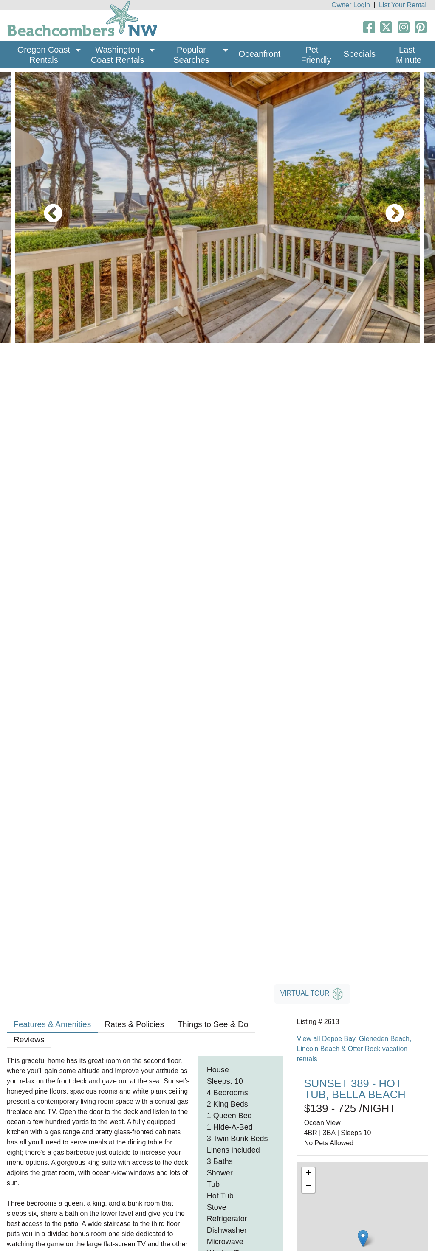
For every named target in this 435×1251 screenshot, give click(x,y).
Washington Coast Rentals (117, 55)
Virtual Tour (312, 993)
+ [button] (308, 1173)
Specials (359, 54)
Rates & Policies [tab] (134, 1024)
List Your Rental (403, 4)
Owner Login (350, 4)
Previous (46, 207)
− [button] (308, 1186)
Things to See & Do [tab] (213, 1024)
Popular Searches (191, 55)
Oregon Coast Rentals (45, 55)
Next (388, 207)
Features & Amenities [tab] (52, 1024)
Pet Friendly (316, 55)
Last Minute (408, 55)
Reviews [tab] (29, 1039)
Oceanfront (259, 54)
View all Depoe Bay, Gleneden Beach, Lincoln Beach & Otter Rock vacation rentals (354, 1049)
